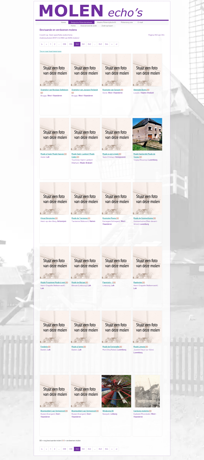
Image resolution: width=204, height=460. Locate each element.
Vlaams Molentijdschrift (106, 22)
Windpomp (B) (108, 411)
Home (63, 22)
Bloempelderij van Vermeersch (54, 411)
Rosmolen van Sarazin (113, 90)
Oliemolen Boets (141, 90)
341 (83, 44)
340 (77, 44)
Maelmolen (139, 282)
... (59, 44)
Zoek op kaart (107, 26)
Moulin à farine (79, 347)
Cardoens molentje (142, 411)
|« (42, 44)
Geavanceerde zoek (89, 26)
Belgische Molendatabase (81, 22)
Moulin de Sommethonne (144, 218)
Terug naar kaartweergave (50, 51)
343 (100, 44)
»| (116, 44)
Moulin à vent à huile (112, 154)
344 (106, 44)
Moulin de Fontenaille (112, 347)
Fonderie (45, 347)
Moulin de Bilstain (80, 282)
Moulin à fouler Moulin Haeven (53, 154)
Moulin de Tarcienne (81, 218)
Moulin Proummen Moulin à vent (54, 282)
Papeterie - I (109, 282)
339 (70, 44)
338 (64, 44)
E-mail (140, 22)
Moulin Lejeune (140, 347)
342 (89, 44)
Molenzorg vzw (127, 22)
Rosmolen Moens (111, 218)
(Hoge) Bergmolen (49, 218)
